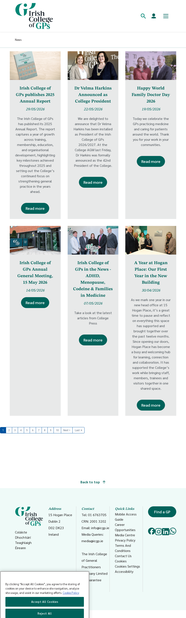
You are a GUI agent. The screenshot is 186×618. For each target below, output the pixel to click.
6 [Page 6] (32, 430)
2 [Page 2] (9, 430)
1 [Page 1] (3, 430)
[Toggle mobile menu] (166, 16)
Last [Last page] (77, 430)
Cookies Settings (127, 566)
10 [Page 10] (57, 430)
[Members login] (153, 16)
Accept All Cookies (44, 609)
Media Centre (125, 535)
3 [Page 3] (15, 430)
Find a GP (162, 511)
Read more (35, 208)
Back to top (93, 482)
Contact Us (123, 555)
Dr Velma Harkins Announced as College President (93, 95)
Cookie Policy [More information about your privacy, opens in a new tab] (71, 600)
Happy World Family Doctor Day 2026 (151, 95)
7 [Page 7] (38, 430)
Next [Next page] (66, 430)
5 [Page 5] (27, 430)
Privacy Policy (125, 540)
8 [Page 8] (44, 430)
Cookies (121, 561)
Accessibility (124, 571)
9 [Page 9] (50, 430)
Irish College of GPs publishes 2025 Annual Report (35, 95)
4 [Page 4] (20, 430)
